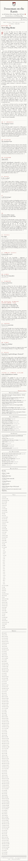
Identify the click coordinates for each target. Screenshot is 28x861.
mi (3, 568)
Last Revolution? (14, 451)
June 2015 (3, 683)
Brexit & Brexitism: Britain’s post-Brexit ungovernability (12, 404)
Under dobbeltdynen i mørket (9, 374)
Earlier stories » (22, 390)
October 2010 (4, 765)
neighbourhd (4, 594)
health (3, 538)
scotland (3, 612)
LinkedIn (17, 23)
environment (4, 522)
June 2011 (3, 751)
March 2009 (4, 797)
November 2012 (4, 723)
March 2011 (4, 756)
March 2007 (4, 837)
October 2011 (4, 745)
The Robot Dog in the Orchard (7, 461)
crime (3, 507)
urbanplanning (5, 622)
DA (2, 176)
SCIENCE (6, 274)
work (3, 627)
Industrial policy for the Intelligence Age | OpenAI (11, 407)
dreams (3, 515)
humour (3, 542)
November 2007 (5, 823)
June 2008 (4, 812)
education (4, 518)
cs (3, 550)
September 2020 (4, 643)
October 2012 (4, 725)
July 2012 (3, 730)
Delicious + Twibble (6, 473)
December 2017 (4, 664)
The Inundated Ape (6, 141)
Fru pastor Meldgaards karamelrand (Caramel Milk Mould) (12, 435)
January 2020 (4, 648)
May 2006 (3, 853)
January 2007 (4, 840)
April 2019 (4, 654)
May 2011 (3, 753)
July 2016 (3, 673)
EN (10, 25)
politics (3, 600)
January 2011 (4, 760)
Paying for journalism (6, 483)
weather (3, 624)
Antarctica (4, 465)
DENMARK (7, 252)
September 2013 (4, 706)
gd (3, 562)
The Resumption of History (7, 457)
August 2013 (4, 708)
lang (3, 547)
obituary (3, 595)
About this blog (7, 22)
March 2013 (4, 716)
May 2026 (3, 633)
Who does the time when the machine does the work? (11, 453)
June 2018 (4, 659)
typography (4, 620)
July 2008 (3, 810)
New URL (4, 470)
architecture (4, 498)
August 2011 (4, 748)
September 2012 (4, 726)
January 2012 (4, 740)
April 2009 (4, 795)
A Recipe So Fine (5, 438)
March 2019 (4, 656)
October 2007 (4, 825)
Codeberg (11, 23)
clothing (3, 505)
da (3, 552)
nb (3, 570)
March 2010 (4, 776)
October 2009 (4, 785)
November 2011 (4, 743)
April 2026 (4, 634)
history (3, 540)
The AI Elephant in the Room (7, 463)
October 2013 (4, 705)
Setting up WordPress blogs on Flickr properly (10, 486)
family (3, 527)
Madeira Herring (5, 445)
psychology (4, 605)
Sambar (3, 443)
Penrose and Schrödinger (6, 419)
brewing (3, 503)
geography (4, 537)
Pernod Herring (4, 446)
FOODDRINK (7, 157)
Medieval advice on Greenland (7, 422)
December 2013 (4, 701)
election (3, 520)
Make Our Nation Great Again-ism (8, 427)
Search (24, 19)
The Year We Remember (7, 276)
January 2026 (4, 638)
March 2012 (4, 736)
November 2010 (4, 763)
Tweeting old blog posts (6, 481)
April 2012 (4, 735)
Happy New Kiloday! (6, 344)
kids (2, 545)
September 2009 (5, 787)
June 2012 (3, 731)
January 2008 (4, 820)
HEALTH (6, 176)
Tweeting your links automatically (8, 478)
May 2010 (3, 773)
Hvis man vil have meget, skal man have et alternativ (8, 215)
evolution (4, 525)
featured (3, 528)
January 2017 (4, 668)
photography (4, 598)
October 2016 (4, 671)
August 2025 (4, 639)
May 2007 (3, 833)
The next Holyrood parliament (7, 420)
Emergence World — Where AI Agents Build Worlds (11, 400)
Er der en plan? (5, 178)
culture (3, 508)
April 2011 (4, 755)
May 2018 (3, 661)
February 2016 (4, 676)
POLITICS (6, 235)
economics (4, 517)
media (3, 588)
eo (3, 557)
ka (3, 565)
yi (3, 582)
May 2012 (3, 733)
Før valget (4, 236)
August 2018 (4, 658)
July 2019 (3, 651)
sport (3, 615)
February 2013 (4, 718)
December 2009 (4, 782)
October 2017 (4, 666)
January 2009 (4, 800)
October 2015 (4, 680)
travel (3, 619)
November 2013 (4, 703)
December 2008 (5, 802)
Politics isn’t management (6, 425)
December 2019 (4, 649)
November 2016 (4, 670)
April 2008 (4, 815)
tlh (3, 580)
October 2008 (4, 805)
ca (3, 548)
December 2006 (4, 842)
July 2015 (3, 681)
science (3, 610)
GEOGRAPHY (7, 301)
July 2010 (3, 770)
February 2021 (4, 641)
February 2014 (4, 698)
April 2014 (4, 695)
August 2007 (4, 828)
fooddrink (4, 530)
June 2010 (3, 771)
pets (2, 597)
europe (3, 523)
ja (3, 563)
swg (3, 578)
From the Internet (14, 392)
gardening (4, 535)
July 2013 (3, 710)
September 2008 (5, 807)
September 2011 (4, 746)
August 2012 (4, 728)
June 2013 (3, 711)
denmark (3, 510)
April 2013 (4, 715)
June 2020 (3, 644)
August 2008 (4, 808)
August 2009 (4, 788)
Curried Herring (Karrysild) (7, 448)
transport (4, 617)
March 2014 (4, 696)
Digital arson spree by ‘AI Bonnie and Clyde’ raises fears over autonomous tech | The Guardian (13, 398)
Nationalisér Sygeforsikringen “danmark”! (12, 354)
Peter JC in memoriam (7, 325)
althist (3, 497)
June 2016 (3, 675)
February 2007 (4, 838)
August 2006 (4, 848)
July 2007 (3, 830)
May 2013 (3, 713)
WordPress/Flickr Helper (6, 476)
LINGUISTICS (9, 122)
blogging (3, 502)
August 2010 (4, 768)
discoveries (4, 512)
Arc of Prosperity (14, 416)
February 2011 (4, 758)
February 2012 (4, 738)
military (3, 590)
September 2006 (5, 847)
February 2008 (4, 818)
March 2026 (4, 636)
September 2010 (4, 766)
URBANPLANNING (6, 302)
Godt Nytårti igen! (6, 197)
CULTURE (4, 372)
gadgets (3, 532)
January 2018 (4, 663)
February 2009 (4, 798)
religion (3, 607)
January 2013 (4, 720)
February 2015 (4, 685)
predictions (4, 602)
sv (3, 577)
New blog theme (8, 27)
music (3, 592)
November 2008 (5, 803)
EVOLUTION (7, 139)
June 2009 (4, 792)
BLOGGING (4, 25)
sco (3, 575)
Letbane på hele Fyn (6, 283)
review (3, 609)
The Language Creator (19, 22)
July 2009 (3, 790)
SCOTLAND (20, 372)
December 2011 (4, 741)
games (3, 533)
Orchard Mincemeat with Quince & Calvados (10, 440)
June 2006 (4, 852)
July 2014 (3, 691)
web (2, 625)
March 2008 (4, 817)
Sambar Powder (5, 441)
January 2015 (4, 686)
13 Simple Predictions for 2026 (7, 423)
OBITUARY (7, 323)
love (2, 587)
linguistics (4, 585)
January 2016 (4, 678)
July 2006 (3, 850)
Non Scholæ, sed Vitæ (6, 460)
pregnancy (4, 604)
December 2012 (4, 721)
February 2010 (4, 778)
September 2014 (5, 688)
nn (3, 572)
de (3, 553)
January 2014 (4, 700)
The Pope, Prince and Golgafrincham (8, 458)
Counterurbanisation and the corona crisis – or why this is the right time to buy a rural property (10, 306)
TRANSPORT (7, 281)
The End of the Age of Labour (7, 455)
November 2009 (5, 783)
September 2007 (5, 827)
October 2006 (4, 845)
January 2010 (4, 780)
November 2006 (5, 843)
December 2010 (4, 761)
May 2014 (3, 693)
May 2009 (3, 793)
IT (4, 122)
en (3, 555)
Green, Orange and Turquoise (7, 428)
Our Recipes (14, 433)
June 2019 (3, 653)
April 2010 (4, 775)
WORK (14, 302)
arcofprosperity (5, 500)
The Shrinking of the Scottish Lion (8, 430)
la (3, 567)
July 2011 (3, 750)
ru (3, 573)
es (3, 558)
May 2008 (3, 813)
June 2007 (4, 832)
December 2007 (4, 822)
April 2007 (4, 835)
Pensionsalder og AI (6, 254)
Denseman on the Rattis (14, 10)
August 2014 (4, 690)
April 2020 (4, 646)
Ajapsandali (4, 159)
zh (3, 583)
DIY (3, 513)
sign (2, 614)
